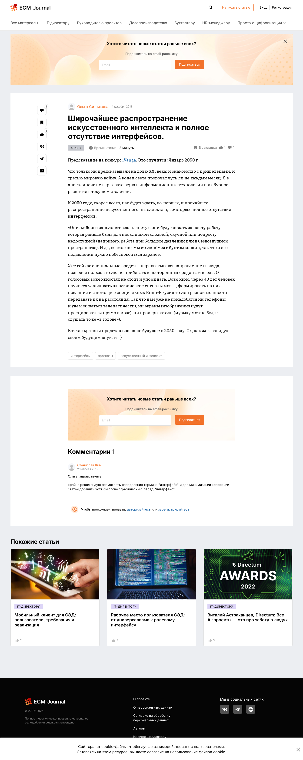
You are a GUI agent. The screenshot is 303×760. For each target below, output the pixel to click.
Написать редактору (149, 737)
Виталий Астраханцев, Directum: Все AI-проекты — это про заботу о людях (247, 617)
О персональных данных (153, 707)
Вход (263, 7)
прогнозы (105, 356)
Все (24, 22)
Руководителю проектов (99, 22)
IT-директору (58, 22)
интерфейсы (80, 356)
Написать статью (236, 7)
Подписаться (189, 64)
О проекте (141, 699)
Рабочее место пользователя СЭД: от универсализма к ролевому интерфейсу (148, 619)
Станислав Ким (89, 465)
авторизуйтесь (139, 509)
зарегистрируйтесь (173, 509)
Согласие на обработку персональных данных (151, 717)
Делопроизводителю (148, 22)
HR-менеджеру (216, 22)
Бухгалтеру (184, 22)
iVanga (129, 160)
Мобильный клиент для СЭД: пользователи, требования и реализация (45, 619)
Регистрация (282, 7)
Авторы (139, 728)
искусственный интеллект (141, 356)
